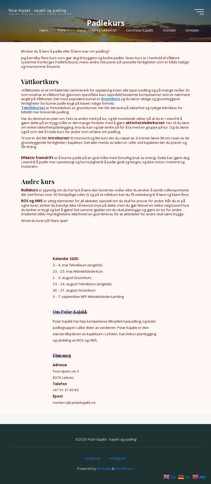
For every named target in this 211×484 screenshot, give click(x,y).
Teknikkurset (33, 107)
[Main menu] (199, 11)
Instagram (117, 458)
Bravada (103, 468)
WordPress (124, 468)
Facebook (92, 458)
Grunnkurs (111, 98)
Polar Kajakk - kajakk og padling (37, 10)
